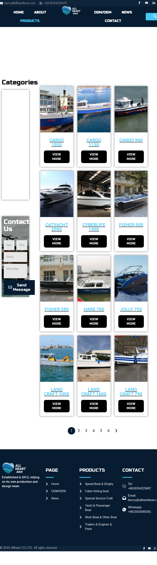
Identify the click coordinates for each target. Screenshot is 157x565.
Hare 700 (94, 309)
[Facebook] (139, 3)
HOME (19, 12)
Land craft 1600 (93, 392)
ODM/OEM (102, 12)
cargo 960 (131, 140)
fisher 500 (131, 224)
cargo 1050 (56, 142)
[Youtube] (146, 3)
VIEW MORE (56, 157)
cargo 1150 (94, 142)
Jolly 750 (131, 309)
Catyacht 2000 (56, 227)
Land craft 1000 (56, 392)
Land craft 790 (131, 392)
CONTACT (113, 21)
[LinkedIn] (154, 3)
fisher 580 (57, 309)
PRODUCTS (29, 21)
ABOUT (40, 12)
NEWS (127, 12)
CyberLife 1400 (94, 227)
